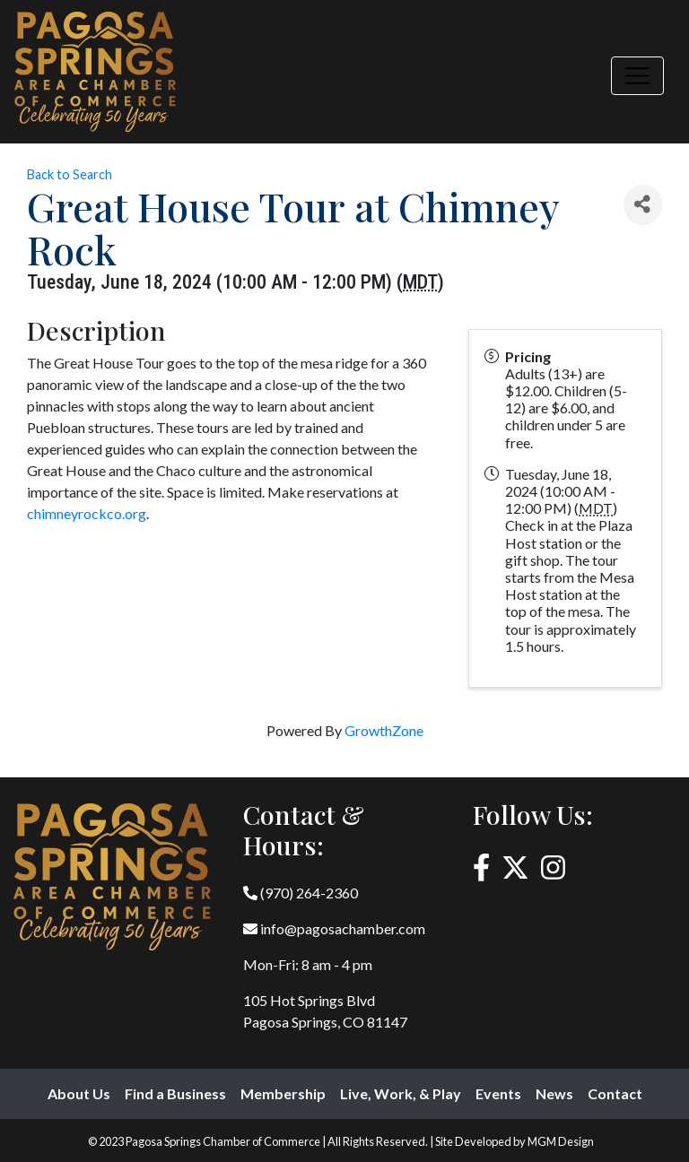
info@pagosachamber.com (334, 928)
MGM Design (561, 1141)
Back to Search (69, 174)
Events (498, 1093)
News (554, 1093)
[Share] (643, 205)
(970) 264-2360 (300, 892)
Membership (283, 1093)
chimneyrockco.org (86, 513)
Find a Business (175, 1093)
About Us (79, 1093)
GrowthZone (383, 730)
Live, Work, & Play (400, 1093)
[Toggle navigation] (637, 75)
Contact (615, 1093)
